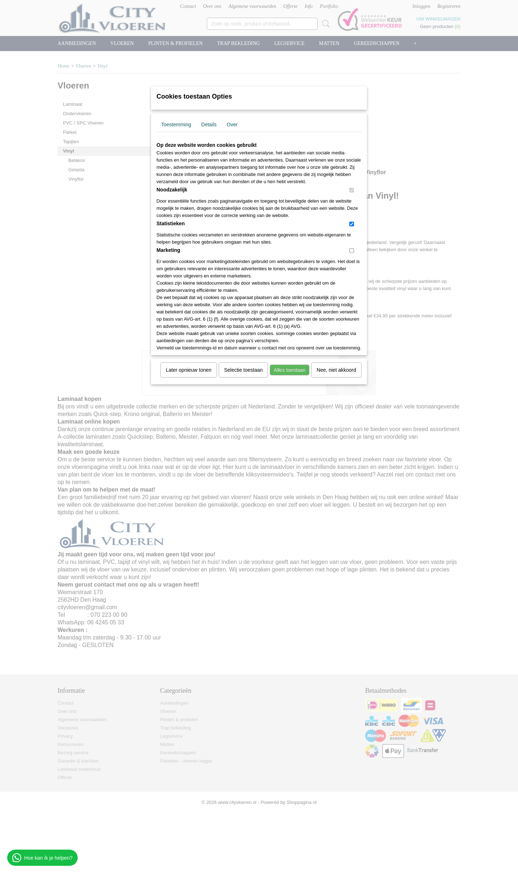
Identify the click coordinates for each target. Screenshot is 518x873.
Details (209, 124)
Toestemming (176, 124)
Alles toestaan (289, 370)
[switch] (351, 190)
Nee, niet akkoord (336, 370)
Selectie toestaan (243, 370)
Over (232, 124)
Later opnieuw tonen (189, 370)
